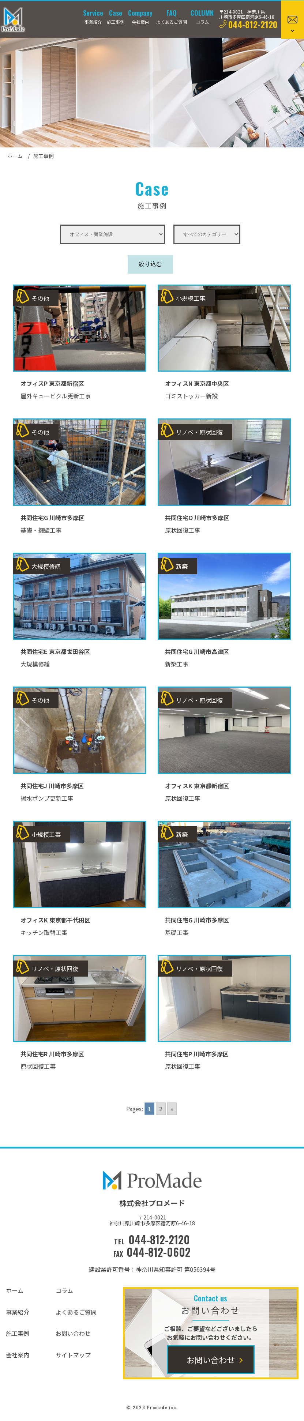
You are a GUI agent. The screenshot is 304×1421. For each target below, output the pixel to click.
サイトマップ (73, 1354)
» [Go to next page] (171, 1108)
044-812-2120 (252, 24)
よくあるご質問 (76, 1312)
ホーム (15, 155)
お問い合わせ (73, 1333)
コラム (64, 1290)
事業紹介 (17, 1312)
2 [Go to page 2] (160, 1108)
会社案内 (17, 1354)
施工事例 (17, 1333)
